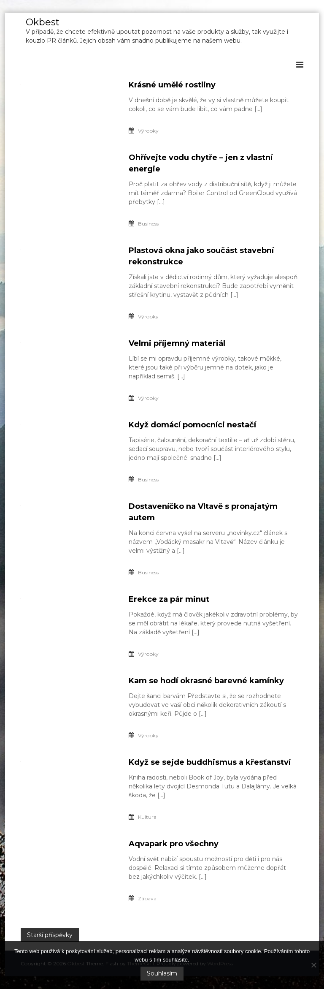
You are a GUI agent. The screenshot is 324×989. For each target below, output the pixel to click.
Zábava (147, 898)
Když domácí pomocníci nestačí (192, 424)
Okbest (42, 22)
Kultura (147, 817)
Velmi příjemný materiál (177, 343)
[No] (313, 965)
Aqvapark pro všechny (174, 843)
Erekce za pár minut (169, 599)
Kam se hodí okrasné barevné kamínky (206, 680)
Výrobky (148, 131)
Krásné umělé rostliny (172, 85)
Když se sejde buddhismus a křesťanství (210, 762)
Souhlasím (162, 973)
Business (148, 223)
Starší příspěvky (50, 935)
